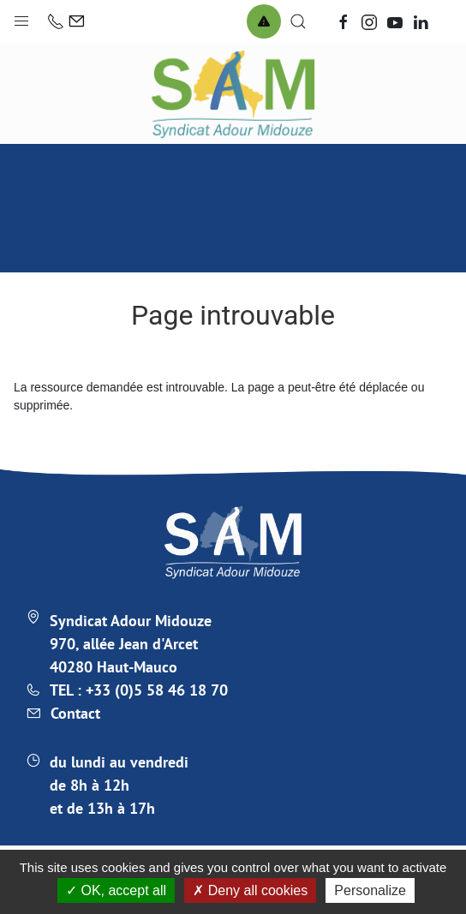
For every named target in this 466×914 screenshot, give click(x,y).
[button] (21, 17)
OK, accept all (116, 890)
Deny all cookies (250, 890)
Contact (75, 713)
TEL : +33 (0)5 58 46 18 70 (139, 690)
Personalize (370, 890)
